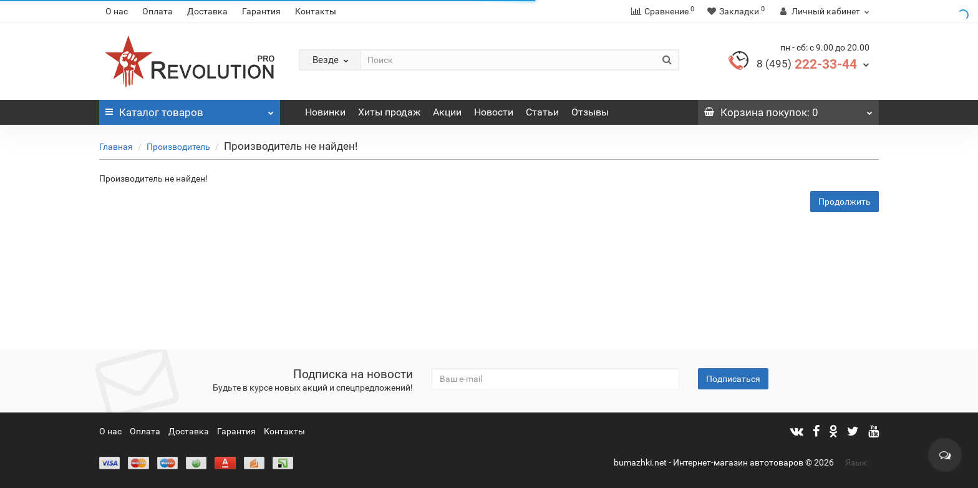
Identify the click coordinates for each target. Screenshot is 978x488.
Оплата (157, 11)
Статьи (542, 112)
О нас (116, 11)
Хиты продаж (389, 112)
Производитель (178, 147)
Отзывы (590, 112)
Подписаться (733, 379)
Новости (493, 112)
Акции (447, 112)
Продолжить (844, 202)
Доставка (207, 11)
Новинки (325, 112)
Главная (116, 147)
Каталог (189, 109)
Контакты (315, 11)
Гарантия (261, 11)
